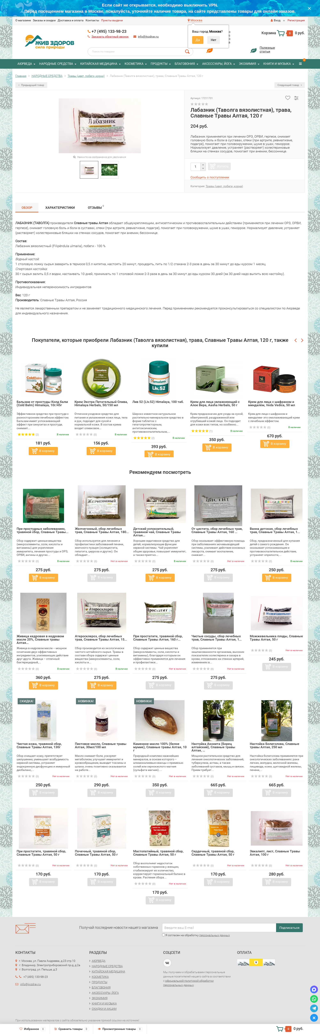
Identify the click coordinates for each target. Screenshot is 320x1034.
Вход (275, 20)
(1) (202, 431)
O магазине (23, 20)
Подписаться (289, 928)
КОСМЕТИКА (134, 64)
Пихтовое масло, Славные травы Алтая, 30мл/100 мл (100, 745)
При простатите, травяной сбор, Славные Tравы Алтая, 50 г (41, 852)
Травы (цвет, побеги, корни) (224, 186)
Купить (223, 166)
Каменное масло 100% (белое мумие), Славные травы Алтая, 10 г (160, 747)
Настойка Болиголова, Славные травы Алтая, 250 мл (274, 745)
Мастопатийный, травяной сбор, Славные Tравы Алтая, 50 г (158, 852)
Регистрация (296, 20)
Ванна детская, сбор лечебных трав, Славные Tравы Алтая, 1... (275, 530)
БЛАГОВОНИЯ (185, 64)
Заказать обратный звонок (110, 36)
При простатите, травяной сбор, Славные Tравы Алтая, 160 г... (158, 637)
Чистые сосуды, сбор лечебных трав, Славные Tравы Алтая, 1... (217, 637)
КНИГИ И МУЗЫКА (277, 64)
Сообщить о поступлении (209, 177)
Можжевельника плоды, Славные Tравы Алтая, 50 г (276, 637)
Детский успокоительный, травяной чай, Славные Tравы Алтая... (157, 532)
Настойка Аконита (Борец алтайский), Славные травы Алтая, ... (213, 747)
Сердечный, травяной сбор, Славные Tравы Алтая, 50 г (213, 852)
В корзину (47, 451)
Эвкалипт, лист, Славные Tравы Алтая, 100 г (275, 852)
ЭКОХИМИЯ (247, 64)
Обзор (27, 208)
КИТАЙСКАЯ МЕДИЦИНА (98, 64)
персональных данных (214, 935)
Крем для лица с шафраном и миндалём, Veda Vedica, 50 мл (271, 403)
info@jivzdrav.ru (148, 36)
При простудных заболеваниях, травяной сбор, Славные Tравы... (42, 530)
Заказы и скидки (44, 20)
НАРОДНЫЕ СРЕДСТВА (56, 64)
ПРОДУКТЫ (159, 64)
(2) (28, 434)
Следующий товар (290, 85)
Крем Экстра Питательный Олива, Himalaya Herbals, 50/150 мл (101, 403)
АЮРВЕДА (24, 64)
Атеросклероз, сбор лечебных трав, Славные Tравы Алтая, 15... (101, 637)
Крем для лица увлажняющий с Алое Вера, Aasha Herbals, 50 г (215, 403)
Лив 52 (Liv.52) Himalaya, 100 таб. (158, 402)
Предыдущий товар (31, 85)
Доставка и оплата (71, 20)
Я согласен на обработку (196, 935)
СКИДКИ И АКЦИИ (104, 1008)
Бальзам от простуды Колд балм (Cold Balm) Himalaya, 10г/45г (42, 403)
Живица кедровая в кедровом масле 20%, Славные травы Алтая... (40, 639)
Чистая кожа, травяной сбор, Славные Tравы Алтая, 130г (39, 745)
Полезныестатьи (267, 49)
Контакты (92, 20)
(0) (86, 434)
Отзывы (96, 207)
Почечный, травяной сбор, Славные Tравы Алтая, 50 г (96, 852)
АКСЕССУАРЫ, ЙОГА (217, 64)
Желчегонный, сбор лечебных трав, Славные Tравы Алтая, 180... (102, 530)
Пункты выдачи (112, 20)
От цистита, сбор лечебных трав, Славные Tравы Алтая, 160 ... (217, 530)
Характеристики (60, 208)
